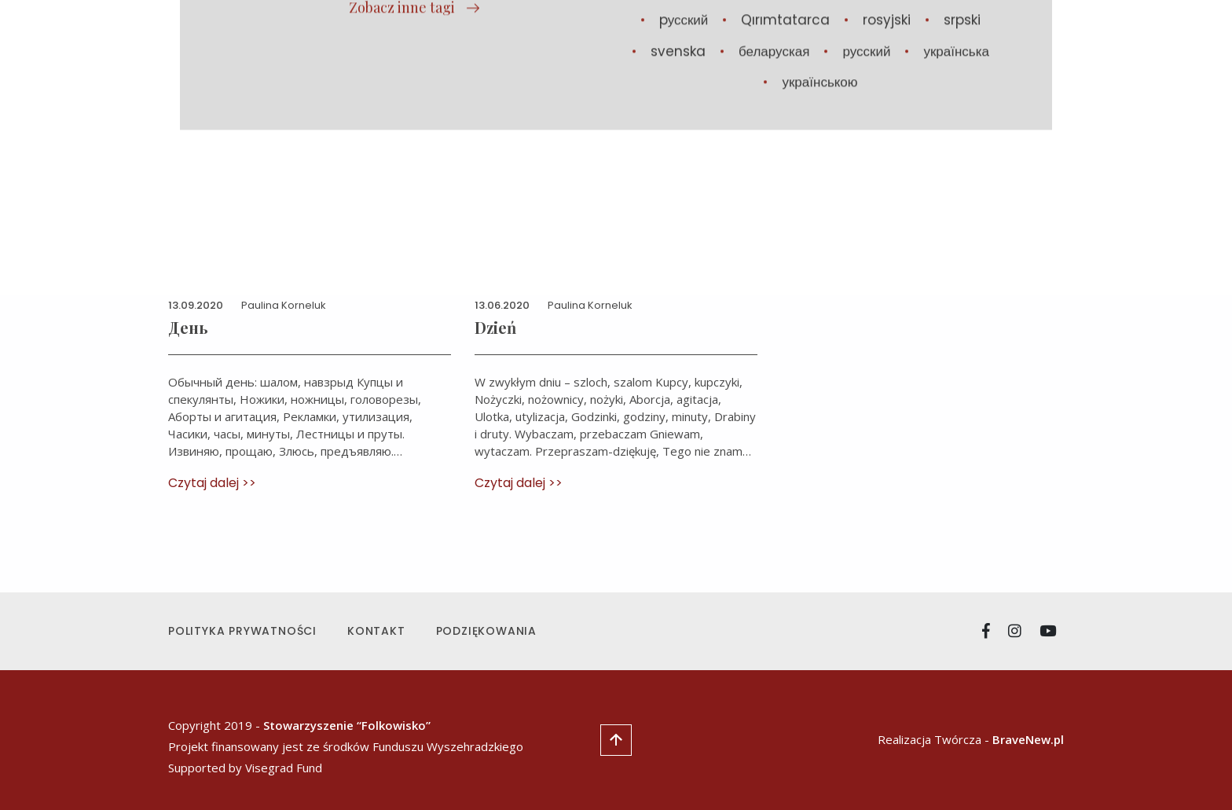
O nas (862, 45)
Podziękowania (486, 631)
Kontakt (376, 631)
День (188, 327)
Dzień (495, 327)
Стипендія (931, 45)
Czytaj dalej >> (212, 483)
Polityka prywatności (242, 631)
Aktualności (644, 45)
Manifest (795, 45)
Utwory (724, 45)
